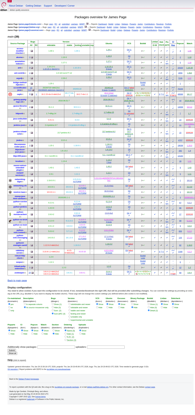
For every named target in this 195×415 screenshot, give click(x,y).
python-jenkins (20, 207)
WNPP (82, 24)
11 (30, 90)
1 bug (109, 162)
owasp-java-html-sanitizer (19, 197)
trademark (31, 399)
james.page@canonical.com (31, 30)
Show (101, 304)
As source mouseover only (37, 307)
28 (180, 161)
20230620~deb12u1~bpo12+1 (51, 90)
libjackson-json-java (20, 150)
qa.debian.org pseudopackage (58, 369)
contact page (150, 387)
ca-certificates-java (20, 89)
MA (167, 64)
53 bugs (103, 95)
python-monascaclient (20, 213)
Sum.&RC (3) (59, 314)
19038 (180, 145)
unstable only (76, 317)
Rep (173, 45)
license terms (40, 397)
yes (12, 304)
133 (180, 238)
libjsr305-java (19, 156)
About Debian (16, 6)
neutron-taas (19, 192)
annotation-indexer (20, 62)
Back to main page (17, 280)
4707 (180, 140)
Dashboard (102, 24)
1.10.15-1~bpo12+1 (51, 69)
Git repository (13, 369)
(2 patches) (112, 95)
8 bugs (109, 69)
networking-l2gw (20, 180)
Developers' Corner (65, 6)
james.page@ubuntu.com (30, 24)
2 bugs (109, 74)
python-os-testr (20, 225)
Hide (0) (57, 307)
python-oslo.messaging (20, 236)
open (51, 24)
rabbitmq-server (20, 251)
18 (30, 272)
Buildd (110, 24)
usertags (74, 24)
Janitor (140, 24)
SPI (29, 397)
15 (180, 133)
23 (180, 120)
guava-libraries (20, 106)
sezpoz (19, 262)
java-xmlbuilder (20, 119)
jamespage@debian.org (29, 27)
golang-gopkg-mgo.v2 (20, 100)
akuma (19, 57)
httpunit (19, 113)
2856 (180, 73)
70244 (180, 89)
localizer (19, 161)
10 (31, 88)
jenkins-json (19, 125)
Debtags (125, 24)
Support (48, 6)
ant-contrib (19, 73)
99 (180, 221)
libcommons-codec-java (20, 145)
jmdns (19, 140)
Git (129, 56)
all (59, 24)
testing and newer (78, 314)
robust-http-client (20, 257)
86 (180, 208)
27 (180, 214)
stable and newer (78, 310)
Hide (100, 307)
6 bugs (105, 90)
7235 (180, 78)
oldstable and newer (79, 307)
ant (19, 68)
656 (180, 231)
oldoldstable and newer (80, 304)
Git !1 (129, 50)
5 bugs (109, 274)
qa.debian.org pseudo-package (67, 387)
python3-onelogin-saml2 (20, 244)
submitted (66, 24)
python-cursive (20, 201)
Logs (143, 85)
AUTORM (77, 181)
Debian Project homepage (29, 379)
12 (180, 267)
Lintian (117, 24)
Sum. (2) (57, 310)
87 (180, 203)
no (12, 307)
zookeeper (19, 273)
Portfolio (168, 24)
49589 (180, 94)
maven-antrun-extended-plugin (20, 167)
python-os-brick (20, 219)
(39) (13, 36)
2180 (180, 252)
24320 (180, 68)
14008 (180, 107)
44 (180, 101)
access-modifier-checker (20, 50)
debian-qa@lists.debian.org (97, 387)
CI (173, 42)
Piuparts (133, 24)
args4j (19, 78)
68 (180, 273)
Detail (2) (154, 310)
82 (180, 245)
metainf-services (19, 174)
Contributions (149, 24)
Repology (160, 24)
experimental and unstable (82, 320)
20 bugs (109, 253)
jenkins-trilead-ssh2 (20, 132)
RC (56, 24)
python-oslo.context (19, 231)
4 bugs (109, 222)
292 (180, 151)
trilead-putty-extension (20, 267)
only (12, 310)
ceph (19, 94)
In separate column (34, 304)
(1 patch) (112, 90)
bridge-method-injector (20, 83)
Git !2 (126, 88)
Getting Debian (33, 6)
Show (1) (58, 304)
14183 (180, 156)
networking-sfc (20, 186)
